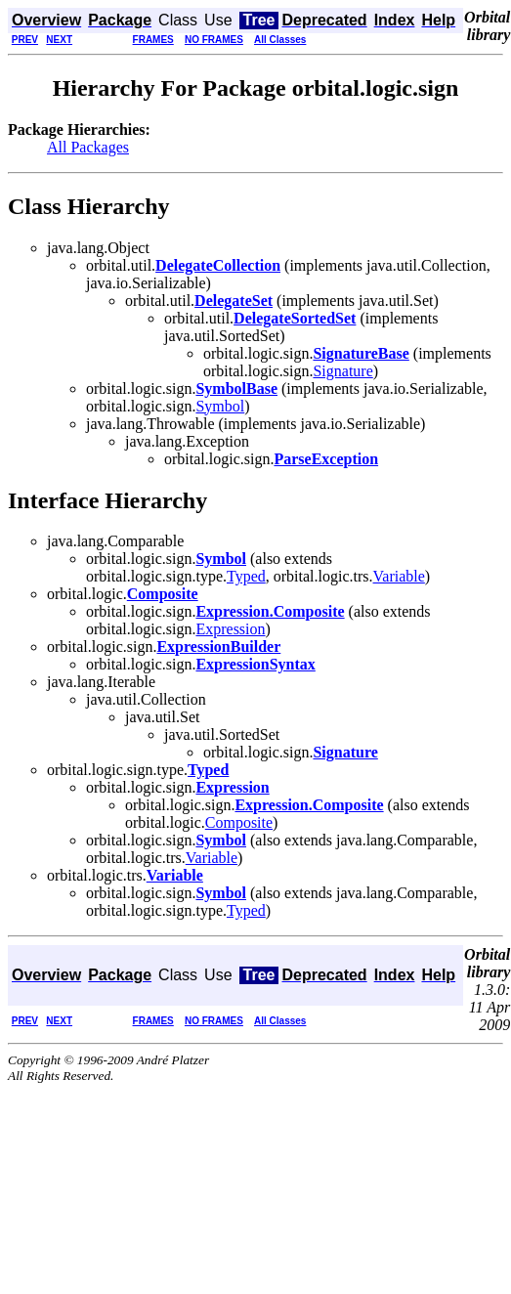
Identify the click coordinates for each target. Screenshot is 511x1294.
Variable (399, 576)
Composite (239, 822)
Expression (230, 629)
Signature (342, 371)
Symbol (219, 406)
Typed (246, 576)
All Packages (88, 147)
